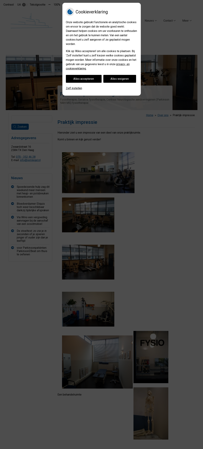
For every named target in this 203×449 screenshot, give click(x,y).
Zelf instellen (74, 88)
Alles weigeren (119, 78)
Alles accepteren (83, 78)
